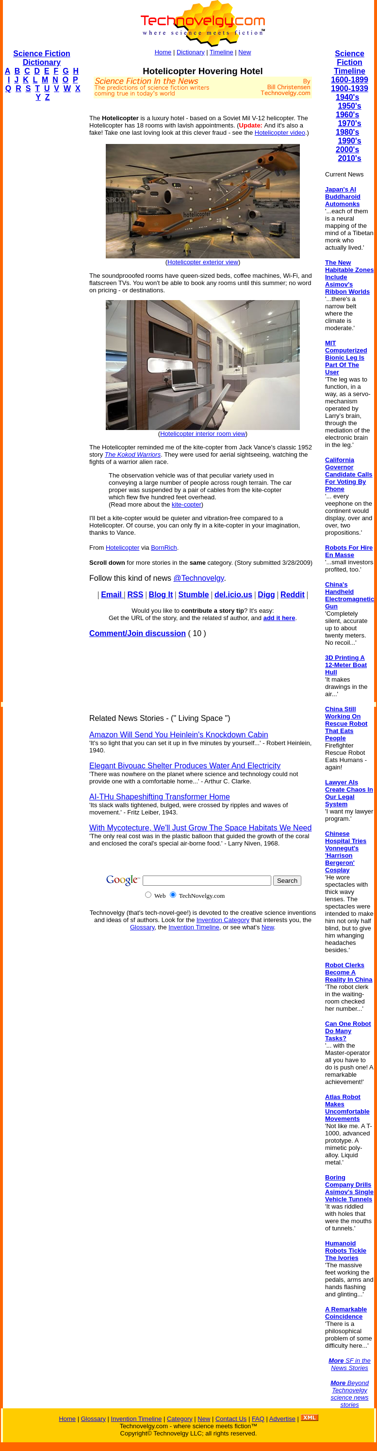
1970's (349, 123)
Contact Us (230, 1418)
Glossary (142, 927)
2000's (347, 149)
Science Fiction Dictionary (41, 57)
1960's (347, 115)
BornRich (164, 547)
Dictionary (191, 52)
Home (163, 52)
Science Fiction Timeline (349, 62)
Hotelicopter (122, 547)
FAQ (258, 1418)
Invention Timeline (193, 927)
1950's (349, 106)
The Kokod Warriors (133, 454)
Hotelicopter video (280, 132)
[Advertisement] (42, 255)
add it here (279, 618)
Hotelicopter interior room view (203, 433)
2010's (349, 158)
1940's (347, 97)
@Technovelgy (198, 578)
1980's (347, 132)
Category (180, 1418)
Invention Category (223, 920)
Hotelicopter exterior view (202, 262)
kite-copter (186, 504)
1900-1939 (349, 88)
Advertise (282, 1418)
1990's (349, 141)
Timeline (221, 52)
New (244, 52)
